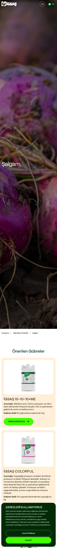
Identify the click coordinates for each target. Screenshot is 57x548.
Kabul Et (28, 540)
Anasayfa (5, 333)
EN (51, 4)
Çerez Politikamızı (31, 525)
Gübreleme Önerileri (20, 333)
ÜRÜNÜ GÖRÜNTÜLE (18, 421)
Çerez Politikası (28, 533)
